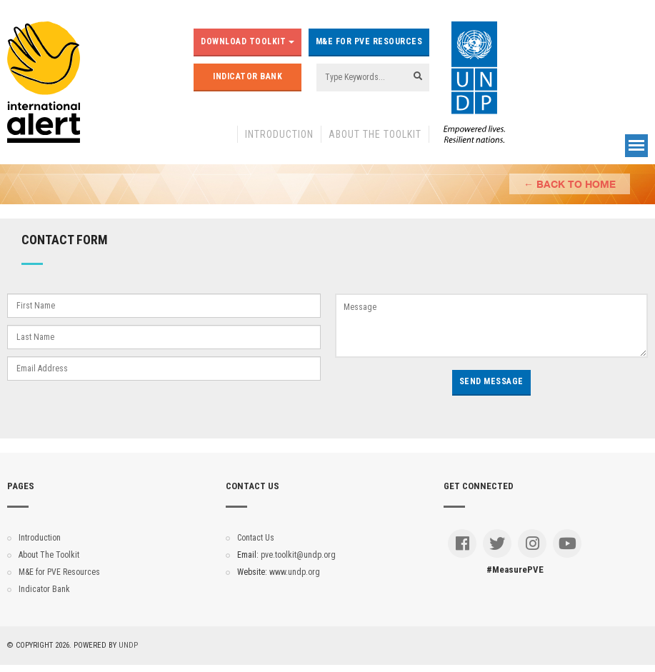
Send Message (491, 381)
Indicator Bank (247, 76)
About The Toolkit (375, 134)
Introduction (279, 134)
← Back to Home (570, 184)
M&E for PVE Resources (369, 41)
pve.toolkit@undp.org (298, 555)
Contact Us (255, 538)
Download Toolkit (247, 41)
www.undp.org (294, 572)
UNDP (128, 645)
